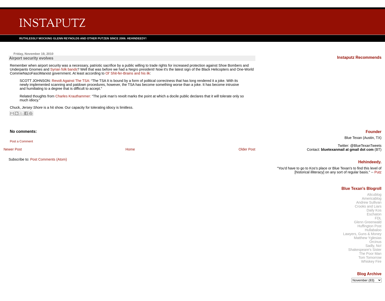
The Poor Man (370, 254)
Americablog (372, 198)
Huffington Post (370, 226)
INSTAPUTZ (52, 24)
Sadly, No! (373, 246)
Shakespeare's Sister (364, 250)
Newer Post (12, 149)
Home (130, 149)
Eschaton (374, 214)
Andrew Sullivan (369, 202)
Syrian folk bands (63, 69)
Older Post (247, 149)
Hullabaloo (373, 230)
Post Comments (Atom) (48, 159)
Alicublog (374, 194)
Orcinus (375, 242)
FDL (378, 218)
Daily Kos (374, 210)
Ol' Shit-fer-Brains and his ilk (127, 73)
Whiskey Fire (371, 261)
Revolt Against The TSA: (71, 81)
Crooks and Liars (368, 206)
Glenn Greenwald (368, 222)
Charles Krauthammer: (73, 96)
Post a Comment (21, 141)
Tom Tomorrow (370, 257)
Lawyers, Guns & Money (362, 234)
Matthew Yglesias (367, 238)
